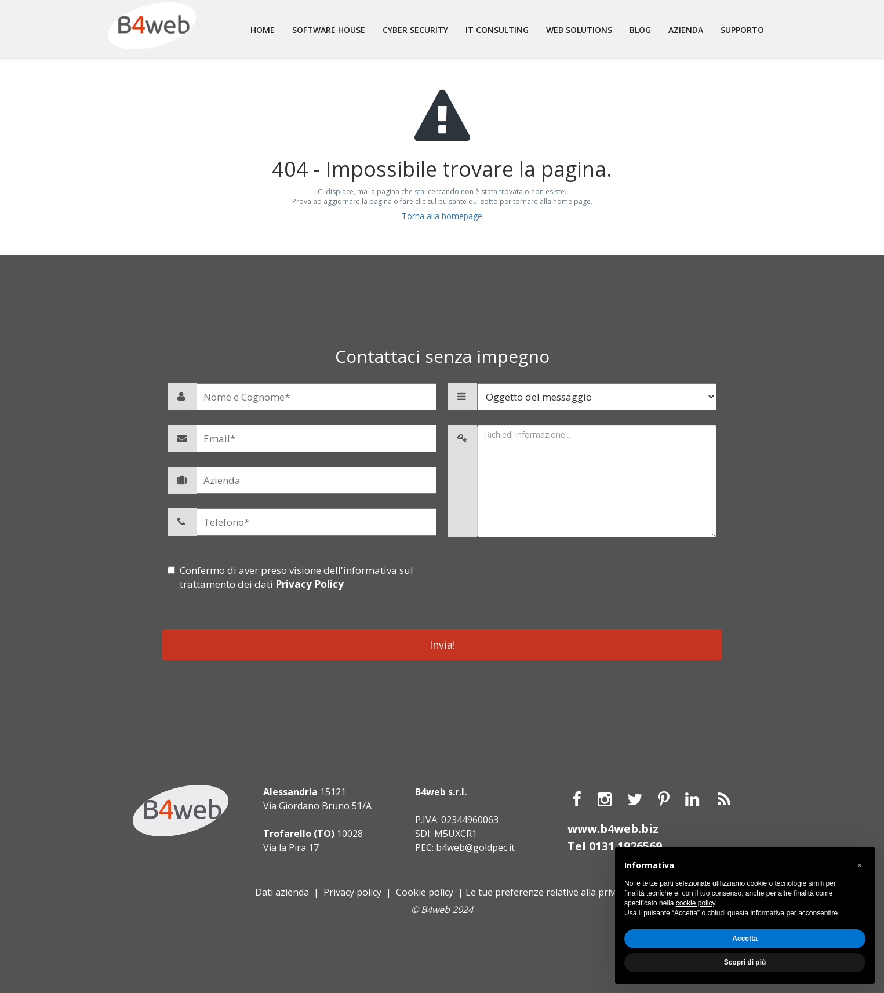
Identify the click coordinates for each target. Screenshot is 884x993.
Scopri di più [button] (745, 962)
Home (262, 29)
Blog (640, 29)
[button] (859, 865)
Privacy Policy (309, 584)
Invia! (442, 645)
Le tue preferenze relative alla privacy (547, 891)
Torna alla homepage (442, 215)
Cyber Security (415, 29)
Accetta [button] (744, 938)
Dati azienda (282, 891)
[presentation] (582, 586)
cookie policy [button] (695, 903)
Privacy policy (352, 891)
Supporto (742, 29)
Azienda (685, 29)
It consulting (497, 29)
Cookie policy (424, 891)
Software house (328, 29)
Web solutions (579, 29)
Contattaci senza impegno (442, 356)
